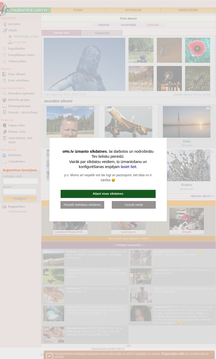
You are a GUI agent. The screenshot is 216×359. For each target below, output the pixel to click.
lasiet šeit (128, 167)
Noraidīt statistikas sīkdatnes (82, 204)
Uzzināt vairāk (134, 204)
